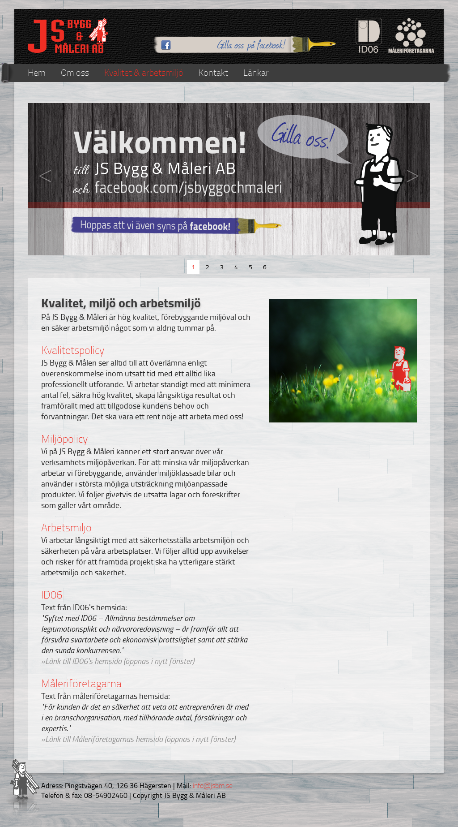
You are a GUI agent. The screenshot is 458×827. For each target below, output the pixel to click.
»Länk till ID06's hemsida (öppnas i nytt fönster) (117, 660)
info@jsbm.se (212, 785)
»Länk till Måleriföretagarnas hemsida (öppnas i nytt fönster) (138, 738)
